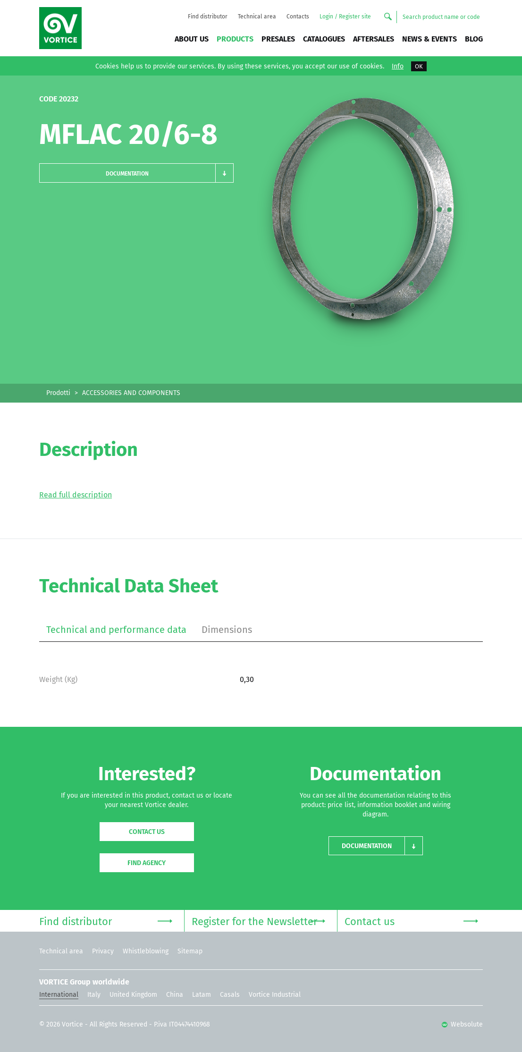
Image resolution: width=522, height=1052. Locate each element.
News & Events (429, 38)
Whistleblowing (145, 951)
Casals (230, 995)
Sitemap (189, 951)
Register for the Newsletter (258, 920)
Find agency (146, 863)
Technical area (257, 16)
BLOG (474, 38)
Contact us (147, 832)
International (58, 995)
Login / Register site (345, 16)
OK (419, 66)
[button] (136, 173)
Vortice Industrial (275, 995)
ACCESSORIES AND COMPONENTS (131, 393)
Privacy (103, 951)
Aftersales (373, 38)
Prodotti (58, 393)
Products (235, 38)
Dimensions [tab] (227, 629)
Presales (278, 38)
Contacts (297, 16)
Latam (201, 995)
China (174, 995)
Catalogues (324, 38)
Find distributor (207, 16)
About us (192, 38)
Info (398, 66)
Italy (94, 995)
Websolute (462, 1024)
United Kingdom (133, 995)
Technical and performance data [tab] (116, 629)
